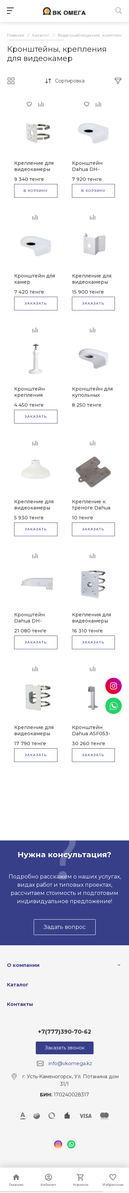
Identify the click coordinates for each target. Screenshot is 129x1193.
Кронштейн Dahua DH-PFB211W (29, 621)
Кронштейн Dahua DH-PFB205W (87, 169)
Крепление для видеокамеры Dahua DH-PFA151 (91, 285)
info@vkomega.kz (70, 1063)
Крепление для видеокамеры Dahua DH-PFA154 (34, 736)
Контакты (20, 1004)
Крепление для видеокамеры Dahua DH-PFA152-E (34, 172)
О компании (23, 965)
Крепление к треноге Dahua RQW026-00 (91, 508)
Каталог (18, 985)
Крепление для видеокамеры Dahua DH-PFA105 (34, 511)
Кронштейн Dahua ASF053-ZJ (91, 733)
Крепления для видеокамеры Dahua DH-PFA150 (91, 624)
